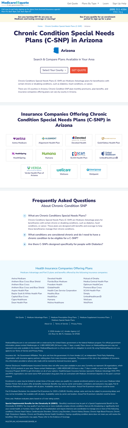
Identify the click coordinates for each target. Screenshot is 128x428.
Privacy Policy (76, 323)
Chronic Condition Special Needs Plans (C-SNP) (63, 26)
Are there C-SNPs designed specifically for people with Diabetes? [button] (65, 244)
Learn (106, 3)
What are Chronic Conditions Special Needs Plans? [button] (57, 215)
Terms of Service (61, 323)
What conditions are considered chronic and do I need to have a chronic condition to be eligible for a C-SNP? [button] (64, 236)
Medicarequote (15, 3)
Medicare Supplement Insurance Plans (95, 317)
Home (40, 26)
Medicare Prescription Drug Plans (64, 317)
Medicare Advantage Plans (37, 317)
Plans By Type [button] (89, 3)
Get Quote (72, 3)
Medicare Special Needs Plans (63, 320)
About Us (48, 323)
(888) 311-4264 (118, 9)
